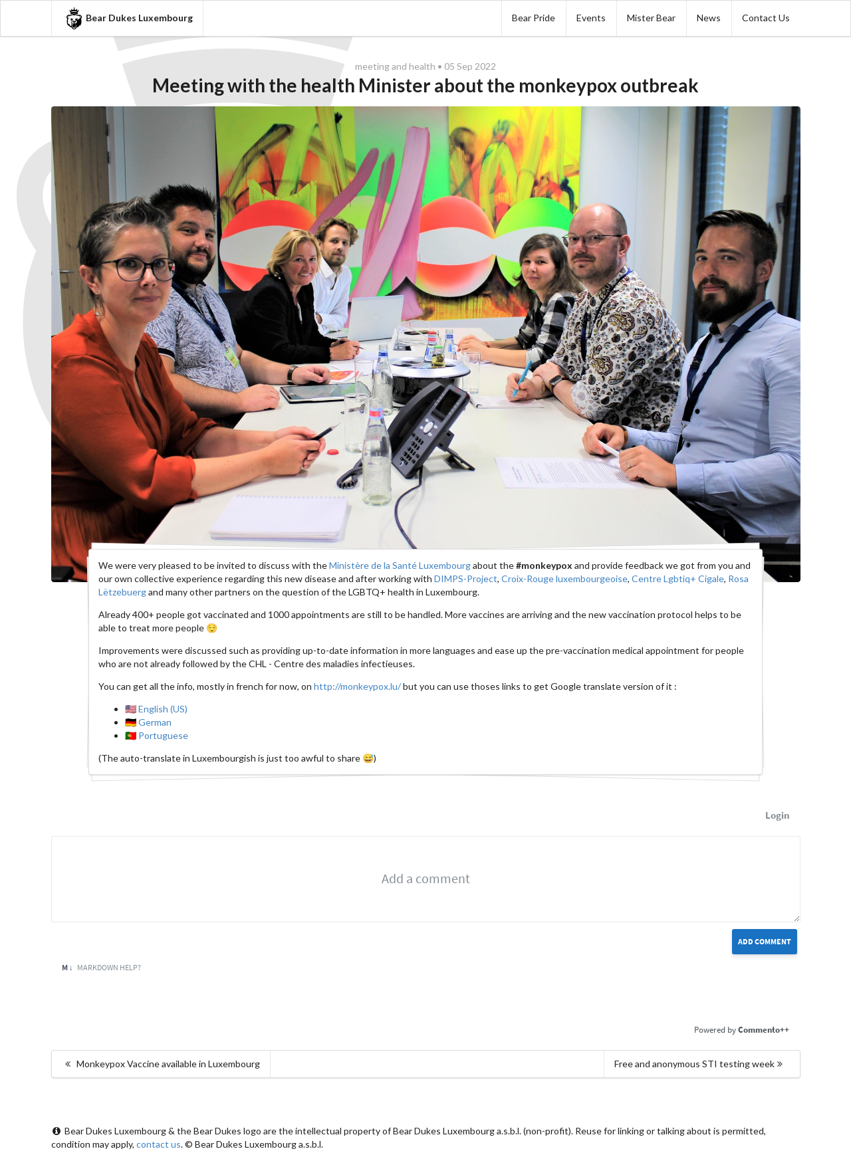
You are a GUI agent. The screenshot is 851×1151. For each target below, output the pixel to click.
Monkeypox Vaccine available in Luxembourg (161, 1063)
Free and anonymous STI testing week (700, 1063)
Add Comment (764, 941)
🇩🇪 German (148, 722)
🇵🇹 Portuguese (156, 735)
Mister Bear (651, 17)
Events (591, 17)
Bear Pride (533, 17)
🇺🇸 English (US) (156, 708)
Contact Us (766, 17)
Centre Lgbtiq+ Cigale (678, 578)
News (709, 17)
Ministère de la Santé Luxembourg (400, 565)
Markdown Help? (101, 967)
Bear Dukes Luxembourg (127, 18)
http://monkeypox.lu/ (357, 686)
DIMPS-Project (465, 578)
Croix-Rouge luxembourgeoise (564, 578)
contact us (158, 1144)
